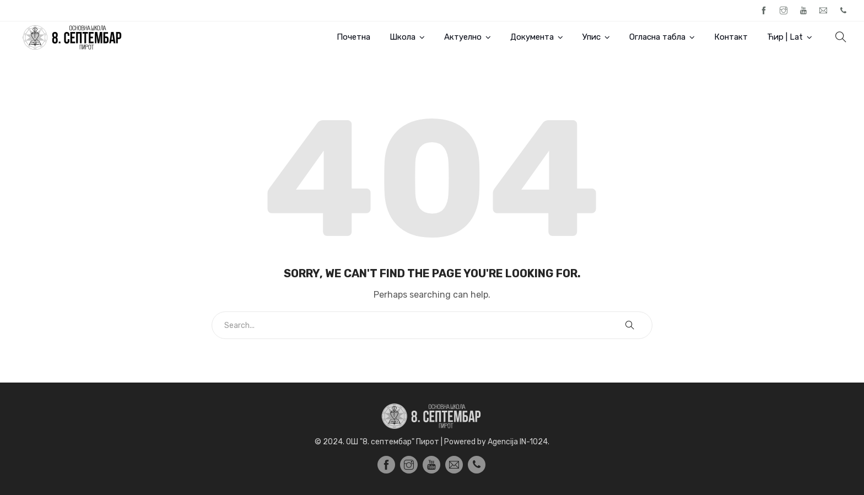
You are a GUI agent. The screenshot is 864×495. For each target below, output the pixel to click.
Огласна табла (657, 37)
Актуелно (463, 37)
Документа (532, 37)
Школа (402, 37)
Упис (591, 37)
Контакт (731, 37)
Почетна (353, 37)
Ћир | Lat (785, 37)
